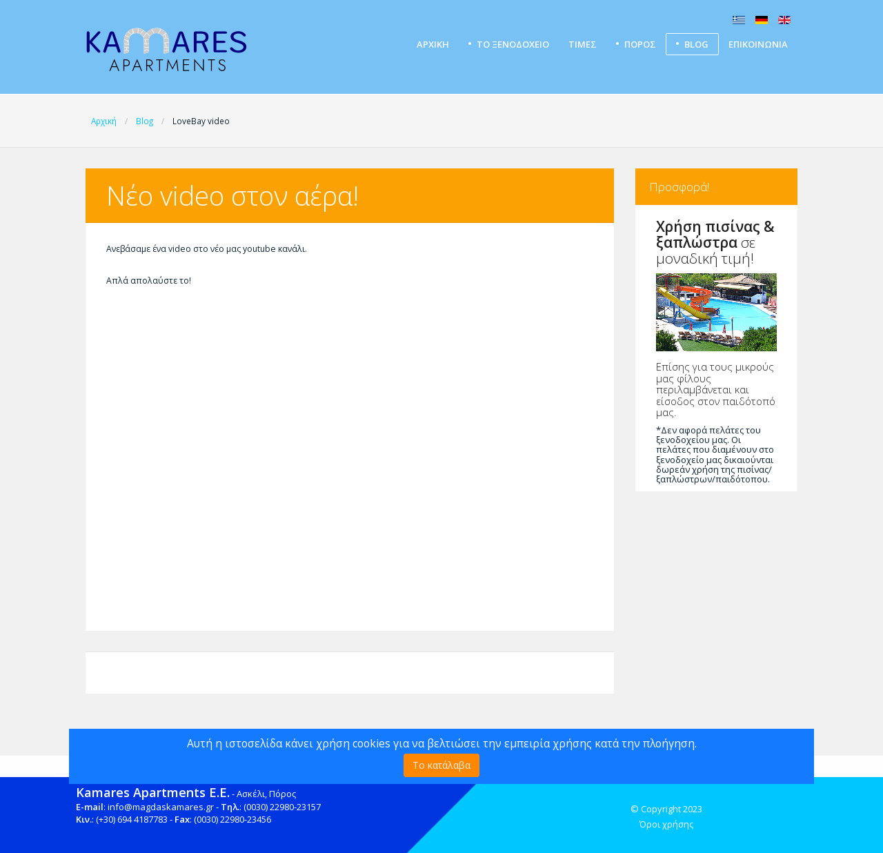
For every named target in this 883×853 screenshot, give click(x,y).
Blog (696, 44)
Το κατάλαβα (441, 765)
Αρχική (433, 44)
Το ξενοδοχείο (513, 44)
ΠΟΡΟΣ (640, 44)
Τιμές (582, 44)
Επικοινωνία (758, 44)
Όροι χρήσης (666, 824)
